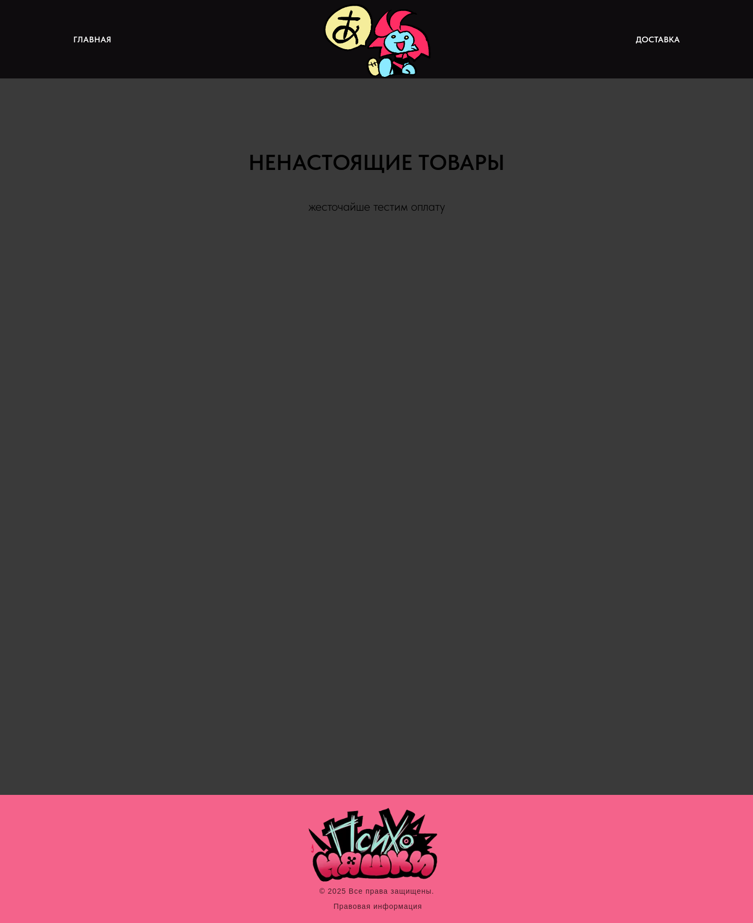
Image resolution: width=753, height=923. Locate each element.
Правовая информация (378, 906)
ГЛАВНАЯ (92, 39)
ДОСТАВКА (658, 39)
